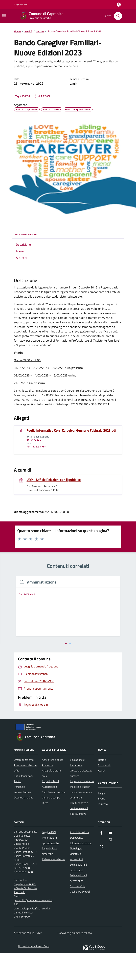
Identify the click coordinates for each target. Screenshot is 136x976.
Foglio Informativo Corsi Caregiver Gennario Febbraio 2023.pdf (71, 430)
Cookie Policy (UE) (80, 915)
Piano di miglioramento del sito (74, 956)
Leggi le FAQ (49, 855)
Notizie (102, 783)
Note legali (76, 872)
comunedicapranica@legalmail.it (32, 932)
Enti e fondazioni (23, 799)
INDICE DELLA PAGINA (68, 234)
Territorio (103, 827)
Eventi (101, 822)
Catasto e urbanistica (53, 815)
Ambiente (47, 788)
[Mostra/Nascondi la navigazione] (4, 15)
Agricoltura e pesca (52, 783)
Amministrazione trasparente (79, 858)
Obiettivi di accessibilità (76, 879)
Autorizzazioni (49, 810)
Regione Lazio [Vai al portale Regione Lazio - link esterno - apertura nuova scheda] (20, 4)
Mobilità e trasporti (80, 810)
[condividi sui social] (22, 95)
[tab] (66, 666)
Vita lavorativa (78, 837)
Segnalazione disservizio (49, 874)
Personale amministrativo (22, 812)
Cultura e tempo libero (51, 823)
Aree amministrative (25, 788)
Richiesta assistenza (53, 882)
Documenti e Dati (23, 821)
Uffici (16, 794)
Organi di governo (24, 783)
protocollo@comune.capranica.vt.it (33, 924)
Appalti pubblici (50, 805)
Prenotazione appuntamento (50, 863)
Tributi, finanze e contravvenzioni (79, 829)
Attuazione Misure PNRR (28, 956)
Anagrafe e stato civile (51, 796)
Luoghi (101, 816)
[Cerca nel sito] (118, 16)
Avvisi (101, 794)
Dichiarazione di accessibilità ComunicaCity (78, 904)
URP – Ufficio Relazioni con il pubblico (54, 479)
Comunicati (104, 788)
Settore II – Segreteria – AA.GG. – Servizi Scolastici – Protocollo (25, 909)
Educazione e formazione (77, 785)
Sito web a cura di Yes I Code (33, 970)
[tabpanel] (40, 619)
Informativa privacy (81, 866)
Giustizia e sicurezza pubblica (81, 796)
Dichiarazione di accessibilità (78, 890)
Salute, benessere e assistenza (81, 818)
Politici (17, 805)
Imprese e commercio (82, 805)
